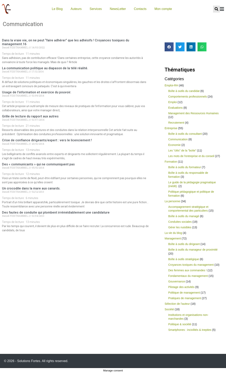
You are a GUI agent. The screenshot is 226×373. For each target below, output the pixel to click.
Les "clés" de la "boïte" (182, 150)
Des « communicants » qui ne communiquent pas (38, 164)
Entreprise (171, 128)
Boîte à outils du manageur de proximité (192, 249)
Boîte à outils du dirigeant (184, 244)
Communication (178, 139)
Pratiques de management (184, 298)
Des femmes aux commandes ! (187, 270)
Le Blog (57, 9)
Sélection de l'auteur (177, 303)
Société (169, 309)
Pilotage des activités (181, 287)
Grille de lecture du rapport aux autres (30, 116)
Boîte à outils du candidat (183, 91)
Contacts (140, 9)
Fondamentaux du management (188, 275)
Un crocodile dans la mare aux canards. (31, 188)
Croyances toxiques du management (191, 264)
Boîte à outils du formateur (184, 167)
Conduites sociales (180, 221)
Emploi (172, 102)
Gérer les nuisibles (179, 227)
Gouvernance (176, 281)
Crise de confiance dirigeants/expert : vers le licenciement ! (47, 140)
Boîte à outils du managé (183, 216)
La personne (172, 201)
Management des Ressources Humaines (193, 113)
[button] (169, 46)
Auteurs (76, 9)
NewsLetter (118, 9)
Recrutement (176, 122)
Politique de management (184, 292)
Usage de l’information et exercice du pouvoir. (36, 92)
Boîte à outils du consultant (185, 133)
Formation (171, 161)
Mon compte (163, 9)
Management (173, 238)
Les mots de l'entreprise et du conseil (191, 156)
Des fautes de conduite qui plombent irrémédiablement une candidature (56, 212)
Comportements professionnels (187, 96)
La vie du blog (173, 232)
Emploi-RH (171, 85)
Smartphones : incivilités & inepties (189, 329)
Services (95, 9)
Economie (174, 144)
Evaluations (175, 107)
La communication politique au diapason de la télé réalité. (45, 68)
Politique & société (179, 324)
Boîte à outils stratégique (183, 259)
